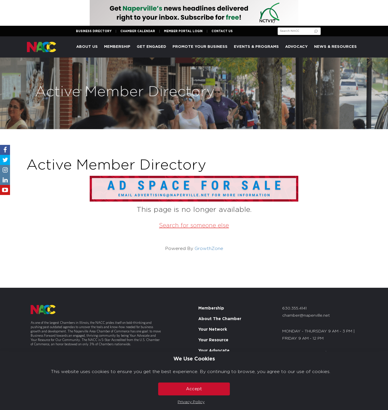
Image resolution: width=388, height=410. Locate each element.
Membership (117, 47)
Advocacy (296, 47)
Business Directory (93, 31)
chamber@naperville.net (306, 316)
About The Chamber (219, 319)
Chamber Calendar (137, 31)
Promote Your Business (200, 47)
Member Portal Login (183, 31)
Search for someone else (194, 225)
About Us (87, 47)
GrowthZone (209, 248)
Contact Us (222, 31)
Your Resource (213, 340)
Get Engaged (151, 47)
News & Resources (335, 47)
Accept (194, 389)
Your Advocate (214, 351)
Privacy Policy (191, 402)
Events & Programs (256, 47)
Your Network (212, 330)
